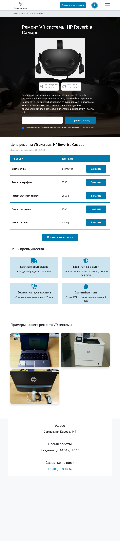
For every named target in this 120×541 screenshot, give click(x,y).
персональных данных (86, 127)
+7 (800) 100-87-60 (60, 469)
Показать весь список (60, 237)
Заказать (96, 168)
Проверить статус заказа (73, 5)
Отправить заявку (80, 120)
